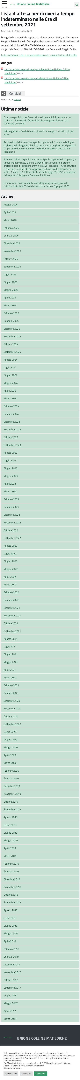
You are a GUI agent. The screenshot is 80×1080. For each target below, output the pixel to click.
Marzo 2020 (10, 762)
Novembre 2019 (12, 793)
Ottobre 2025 (11, 258)
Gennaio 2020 (11, 778)
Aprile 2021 (10, 669)
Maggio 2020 (11, 747)
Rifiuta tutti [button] (26, 1073)
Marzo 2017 (10, 1018)
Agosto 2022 (10, 545)
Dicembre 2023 (12, 421)
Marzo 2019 (10, 856)
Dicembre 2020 (12, 700)
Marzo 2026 (10, 220)
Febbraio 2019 (11, 863)
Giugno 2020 (10, 739)
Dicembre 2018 (12, 879)
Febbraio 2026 (11, 227)
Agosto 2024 (10, 359)
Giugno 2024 (10, 375)
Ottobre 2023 (11, 437)
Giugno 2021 (10, 654)
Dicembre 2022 (12, 514)
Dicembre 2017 (12, 964)
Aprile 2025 (10, 297)
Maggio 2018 (11, 933)
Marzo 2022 (10, 584)
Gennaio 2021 (11, 693)
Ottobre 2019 (11, 801)
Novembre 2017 (12, 972)
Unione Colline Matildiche (34, 4)
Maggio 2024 (11, 383)
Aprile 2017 (10, 1011)
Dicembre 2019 (12, 786)
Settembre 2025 (12, 266)
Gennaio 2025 (11, 320)
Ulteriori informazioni (13, 1068)
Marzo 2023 (10, 491)
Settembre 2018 (12, 902)
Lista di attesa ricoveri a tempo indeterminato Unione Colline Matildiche (39, 55)
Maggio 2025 (11, 289)
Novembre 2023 (12, 429)
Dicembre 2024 (12, 328)
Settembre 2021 (12, 631)
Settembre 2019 (12, 809)
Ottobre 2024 (11, 344)
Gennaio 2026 (11, 235)
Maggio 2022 (11, 569)
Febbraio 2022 (11, 592)
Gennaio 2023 (11, 507)
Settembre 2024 (12, 351)
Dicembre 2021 (12, 607)
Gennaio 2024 (11, 414)
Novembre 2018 (12, 887)
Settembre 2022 (12, 538)
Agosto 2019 (10, 817)
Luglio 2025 (10, 274)
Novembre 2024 (12, 336)
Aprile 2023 (10, 483)
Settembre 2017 (12, 987)
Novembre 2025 (12, 251)
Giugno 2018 (10, 925)
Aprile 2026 (10, 212)
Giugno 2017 (10, 995)
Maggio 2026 (11, 204)
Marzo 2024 (10, 398)
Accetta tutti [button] (40, 1073)
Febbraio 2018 (11, 949)
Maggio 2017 (11, 1003)
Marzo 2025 (10, 305)
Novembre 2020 (12, 708)
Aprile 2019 (10, 848)
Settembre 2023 (12, 445)
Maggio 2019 (11, 840)
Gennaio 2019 (11, 871)
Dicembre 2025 (12, 243)
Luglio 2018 (10, 918)
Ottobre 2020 (11, 716)
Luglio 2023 (10, 460)
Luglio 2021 (10, 646)
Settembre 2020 (12, 724)
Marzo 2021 (10, 677)
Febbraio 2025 (11, 313)
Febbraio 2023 (11, 499)
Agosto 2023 (10, 452)
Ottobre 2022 (11, 530)
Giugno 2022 (10, 561)
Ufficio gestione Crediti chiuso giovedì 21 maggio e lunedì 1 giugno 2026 (39, 133)
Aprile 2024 (10, 390)
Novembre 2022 (12, 522)
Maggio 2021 (11, 662)
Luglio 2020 (10, 731)
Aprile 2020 (10, 755)
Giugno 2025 (10, 282)
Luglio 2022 (10, 553)
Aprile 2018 (10, 941)
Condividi (15, 93)
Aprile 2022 (10, 576)
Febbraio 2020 (11, 770)
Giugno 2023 (10, 468)
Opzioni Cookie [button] (11, 1073)
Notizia (17, 99)
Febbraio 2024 (11, 406)
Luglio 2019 (10, 825)
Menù (4, 6)
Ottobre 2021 (11, 623)
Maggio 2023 (11, 476)
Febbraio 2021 (11, 685)
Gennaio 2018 (11, 956)
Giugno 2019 (10, 832)
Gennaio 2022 (11, 600)
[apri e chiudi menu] (4, 3)
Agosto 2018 (10, 910)
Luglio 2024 (10, 367)
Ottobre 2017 (11, 980)
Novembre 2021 (12, 615)
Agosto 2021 (10, 638)
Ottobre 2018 (11, 894)
